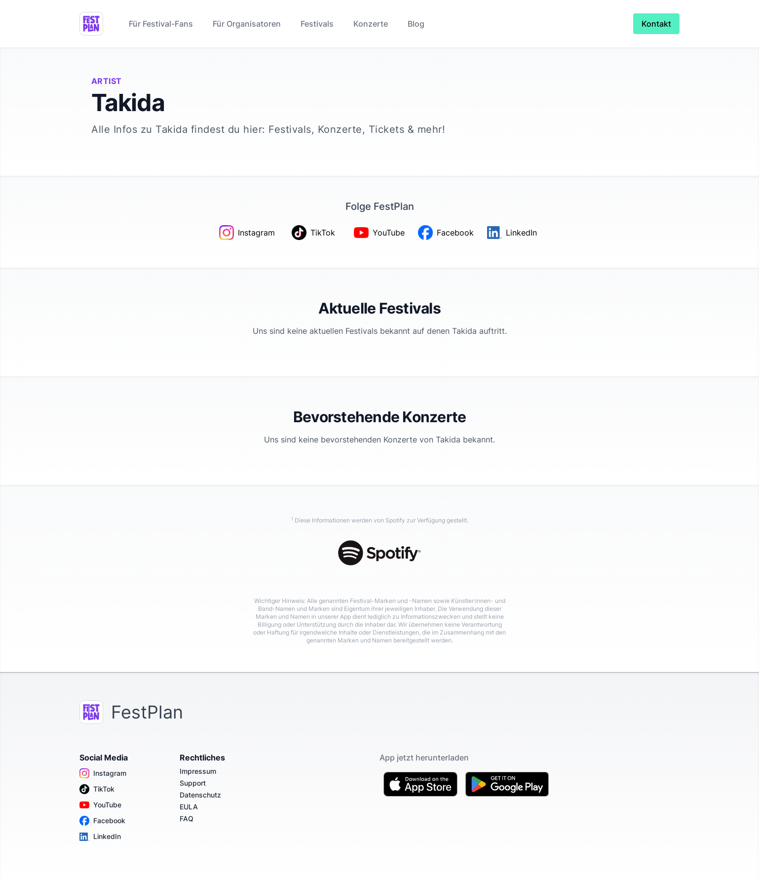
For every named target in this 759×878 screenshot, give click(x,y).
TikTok (96, 789)
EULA (189, 806)
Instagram (102, 773)
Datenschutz (200, 795)
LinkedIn (100, 836)
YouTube (100, 805)
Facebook (102, 821)
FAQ (186, 818)
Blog (416, 24)
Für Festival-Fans (161, 24)
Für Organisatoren (247, 24)
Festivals (317, 24)
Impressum (198, 771)
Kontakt (656, 24)
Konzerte (370, 24)
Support (193, 783)
